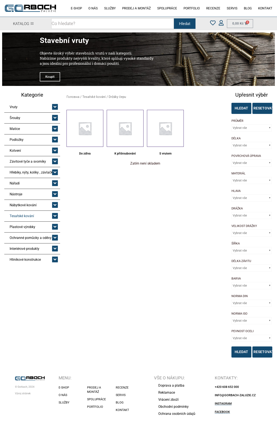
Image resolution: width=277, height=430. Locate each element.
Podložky (17, 140)
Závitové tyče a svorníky (28, 161)
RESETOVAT (262, 108)
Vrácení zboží (168, 400)
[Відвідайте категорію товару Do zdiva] (85, 133)
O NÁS (93, 8)
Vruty (14, 107)
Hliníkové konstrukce (25, 260)
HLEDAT (241, 108)
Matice (15, 129)
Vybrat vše (240, 128)
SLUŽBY (110, 8)
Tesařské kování (22, 216)
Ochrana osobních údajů (176, 414)
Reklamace (166, 392)
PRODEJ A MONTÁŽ (136, 8)
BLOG (248, 8)
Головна (73, 97)
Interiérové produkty (24, 249)
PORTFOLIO (192, 8)
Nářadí (15, 183)
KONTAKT (265, 8)
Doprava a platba (171, 385)
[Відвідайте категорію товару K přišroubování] (125, 133)
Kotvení (15, 151)
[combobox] (112, 23)
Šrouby (15, 118)
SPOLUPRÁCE (167, 8)
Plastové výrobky (22, 227)
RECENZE (213, 8)
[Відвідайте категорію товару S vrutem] (165, 133)
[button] (5, 59)
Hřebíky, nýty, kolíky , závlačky (32, 172)
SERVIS (232, 8)
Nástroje (16, 194)
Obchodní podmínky (173, 407)
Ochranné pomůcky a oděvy (31, 238)
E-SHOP (76, 8)
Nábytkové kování (23, 205)
